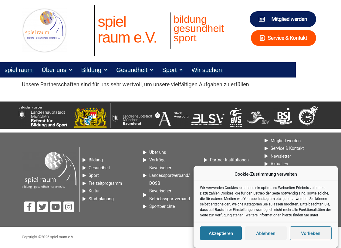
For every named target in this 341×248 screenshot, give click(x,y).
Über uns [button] (75, 70)
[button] (75, 70)
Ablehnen (265, 233)
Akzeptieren (221, 233)
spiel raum (37, 70)
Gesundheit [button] (153, 70)
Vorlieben (310, 233)
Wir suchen (225, 70)
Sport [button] (191, 70)
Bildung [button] (113, 70)
